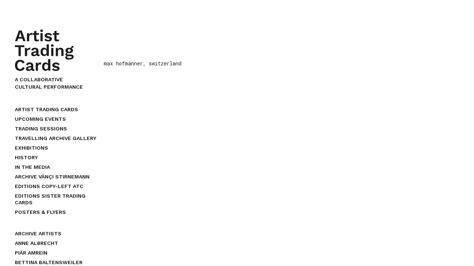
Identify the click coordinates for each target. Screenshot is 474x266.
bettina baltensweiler (49, 262)
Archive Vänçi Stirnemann (52, 177)
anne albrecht (36, 243)
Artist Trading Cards (46, 109)
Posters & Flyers (40, 212)
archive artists (38, 233)
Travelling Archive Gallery (55, 138)
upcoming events (40, 119)
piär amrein (31, 253)
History (26, 157)
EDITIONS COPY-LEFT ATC (49, 186)
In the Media (32, 167)
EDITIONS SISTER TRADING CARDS (50, 199)
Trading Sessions (41, 129)
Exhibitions (31, 148)
